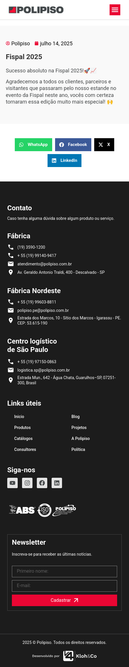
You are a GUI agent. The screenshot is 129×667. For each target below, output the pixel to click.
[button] (115, 9)
